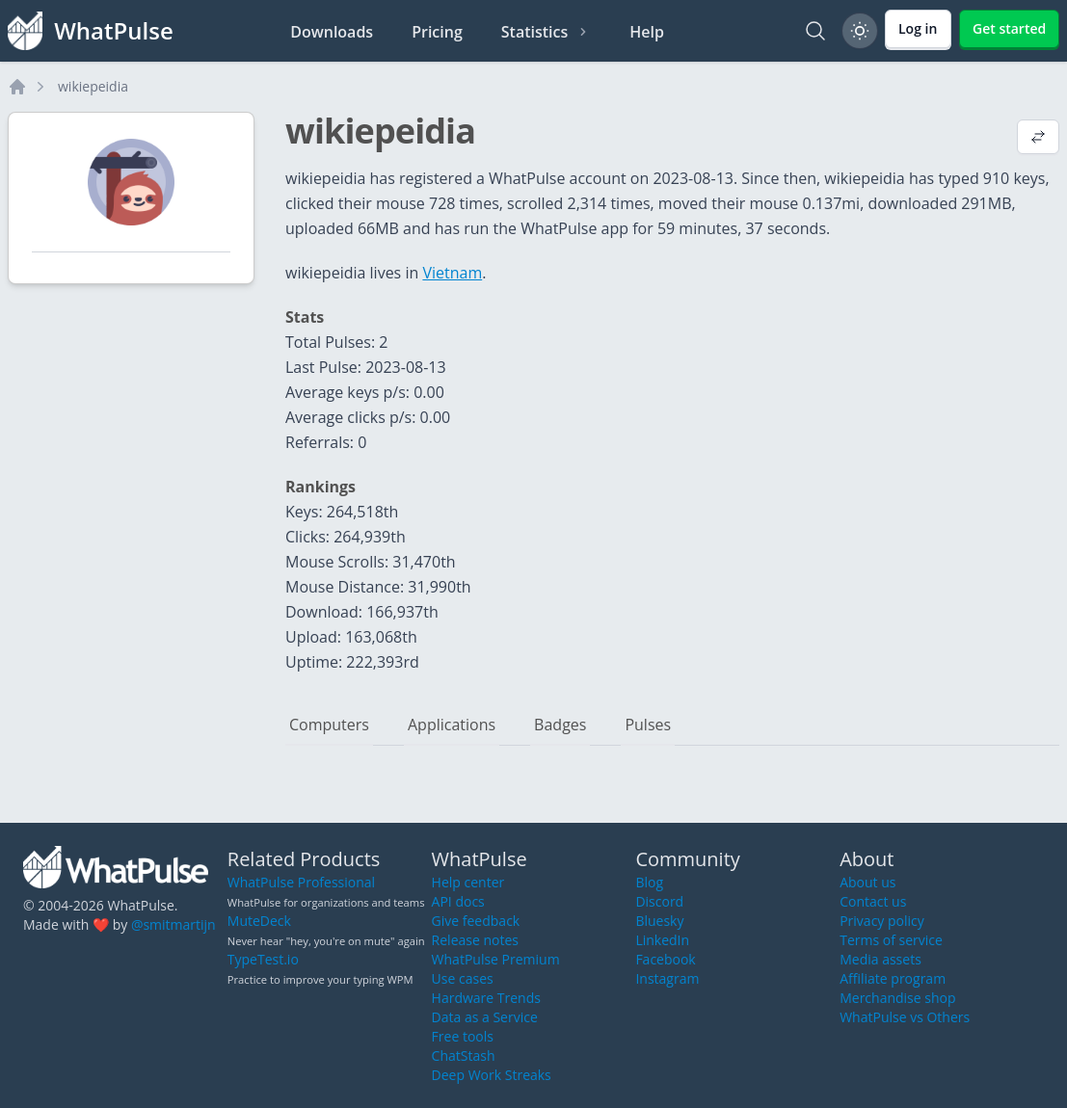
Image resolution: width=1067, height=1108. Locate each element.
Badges (560, 724)
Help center (468, 882)
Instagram (667, 978)
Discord (659, 901)
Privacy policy (882, 920)
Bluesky (659, 920)
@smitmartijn (173, 924)
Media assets (880, 959)
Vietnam (452, 272)
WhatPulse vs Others (905, 1017)
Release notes (475, 940)
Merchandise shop (897, 998)
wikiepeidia (93, 86)
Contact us (873, 901)
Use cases (462, 978)
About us (867, 882)
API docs (458, 901)
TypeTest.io (263, 959)
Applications (451, 724)
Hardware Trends (486, 998)
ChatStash (463, 1055)
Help (646, 31)
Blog (649, 882)
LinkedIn (662, 940)
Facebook (665, 959)
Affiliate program (893, 978)
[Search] (815, 30)
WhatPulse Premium (496, 959)
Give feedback (476, 920)
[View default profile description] (1038, 138)
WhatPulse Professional (301, 882)
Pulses (648, 724)
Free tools (462, 1036)
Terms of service (891, 940)
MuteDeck (259, 920)
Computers (329, 724)
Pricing (437, 31)
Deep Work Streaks (491, 1075)
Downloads (331, 31)
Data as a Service (485, 1017)
